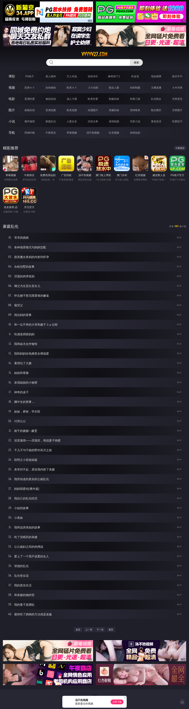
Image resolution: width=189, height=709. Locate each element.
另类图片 (177, 110)
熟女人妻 (114, 87)
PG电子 (29, 76)
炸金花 (135, 76)
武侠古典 (93, 121)
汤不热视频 (92, 132)
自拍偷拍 (51, 87)
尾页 (111, 629)
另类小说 (135, 121)
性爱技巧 (177, 121)
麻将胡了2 (114, 76)
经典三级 (135, 99)
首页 (78, 629)
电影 (12, 99)
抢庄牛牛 (177, 76)
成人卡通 (72, 99)
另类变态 (177, 99)
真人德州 (51, 76)
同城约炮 (29, 132)
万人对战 (72, 76)
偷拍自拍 (51, 99)
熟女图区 (156, 110)
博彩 (12, 76)
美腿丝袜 (114, 110)
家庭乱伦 (51, 121)
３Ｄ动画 (93, 87)
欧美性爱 (93, 99)
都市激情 (29, 121)
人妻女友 (72, 121)
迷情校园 (114, 121)
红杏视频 (114, 132)
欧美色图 (72, 110)
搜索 (136, 62)
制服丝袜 (114, 99)
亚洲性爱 (29, 99)
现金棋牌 (156, 76)
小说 (12, 121)
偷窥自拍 (29, 110)
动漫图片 (93, 110)
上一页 (88, 629)
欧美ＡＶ (72, 87)
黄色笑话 (156, 121)
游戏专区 (93, 76)
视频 (12, 87)
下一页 (100, 629)
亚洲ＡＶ (29, 87)
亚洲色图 (51, 110)
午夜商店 (51, 132)
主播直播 (156, 87)
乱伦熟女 (156, 99)
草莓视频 (72, 132)
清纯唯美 (135, 110)
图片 (12, 110)
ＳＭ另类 (177, 87)
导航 (12, 132)
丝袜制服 (135, 87)
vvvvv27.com (94, 54)
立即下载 (117, 701)
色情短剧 (135, 132)
